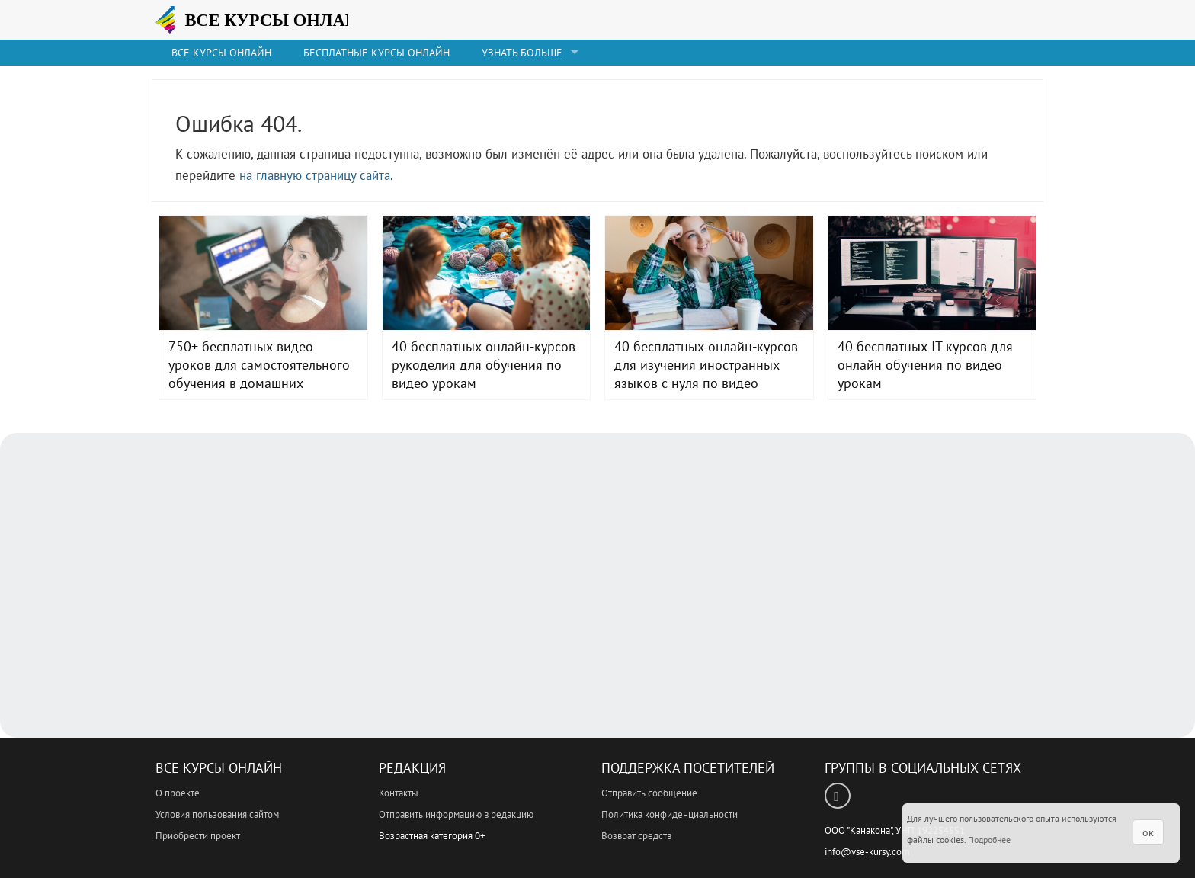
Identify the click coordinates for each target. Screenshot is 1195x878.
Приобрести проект (197, 835)
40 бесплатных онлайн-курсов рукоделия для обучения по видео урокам (487, 273)
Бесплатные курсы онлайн (376, 52)
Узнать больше (522, 52)
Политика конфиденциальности (669, 814)
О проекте (177, 793)
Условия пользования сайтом (217, 814)
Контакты (398, 793)
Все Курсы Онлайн (218, 768)
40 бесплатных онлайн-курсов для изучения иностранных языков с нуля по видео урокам (709, 273)
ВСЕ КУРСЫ (273, 20)
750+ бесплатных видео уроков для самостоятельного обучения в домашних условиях (263, 273)
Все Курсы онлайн (221, 52)
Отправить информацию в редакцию (456, 814)
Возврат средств (636, 835)
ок (1148, 832)
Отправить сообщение (649, 793)
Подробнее (989, 839)
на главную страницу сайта (314, 175)
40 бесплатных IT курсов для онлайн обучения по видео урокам (932, 273)
